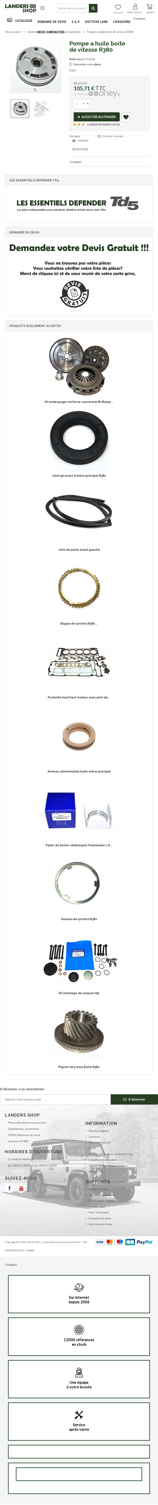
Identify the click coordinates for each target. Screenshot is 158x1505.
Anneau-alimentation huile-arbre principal (79, 772)
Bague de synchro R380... (79, 624)
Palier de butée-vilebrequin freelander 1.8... (79, 846)
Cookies (29, 1250)
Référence (76, 59)
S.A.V (76, 22)
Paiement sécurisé (99, 1143)
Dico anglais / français (102, 1195)
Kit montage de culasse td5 (79, 993)
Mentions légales (99, 1131)
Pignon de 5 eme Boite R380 (79, 1067)
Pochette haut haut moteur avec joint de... (79, 698)
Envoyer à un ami (113, 136)
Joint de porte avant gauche (79, 550)
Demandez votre (85, 64)
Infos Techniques (99, 1213)
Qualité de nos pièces (101, 1166)
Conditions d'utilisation (102, 1160)
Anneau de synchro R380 (79, 919)
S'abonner (134, 1100)
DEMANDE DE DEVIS (51, 22)
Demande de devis (100, 1219)
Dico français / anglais (102, 1201)
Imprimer (83, 141)
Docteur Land (96, 22)
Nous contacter (50, 32)
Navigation (20, 22)
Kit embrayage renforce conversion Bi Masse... (79, 402)
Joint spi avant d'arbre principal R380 (79, 476)
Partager (80, 150)
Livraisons (121, 22)
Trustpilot (139, 18)
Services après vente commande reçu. (111, 1154)
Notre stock (96, 1172)
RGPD (92, 1149)
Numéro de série (98, 1189)
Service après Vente (100, 1224)
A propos (94, 1137)
